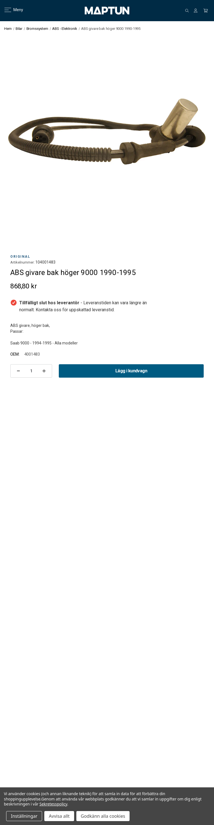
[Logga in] (195, 10)
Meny (10, 10)
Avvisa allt (59, 816)
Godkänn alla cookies (103, 816)
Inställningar (24, 816)
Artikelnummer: (22, 262)
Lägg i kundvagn (131, 370)
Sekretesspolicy (53, 804)
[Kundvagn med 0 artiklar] (205, 10)
